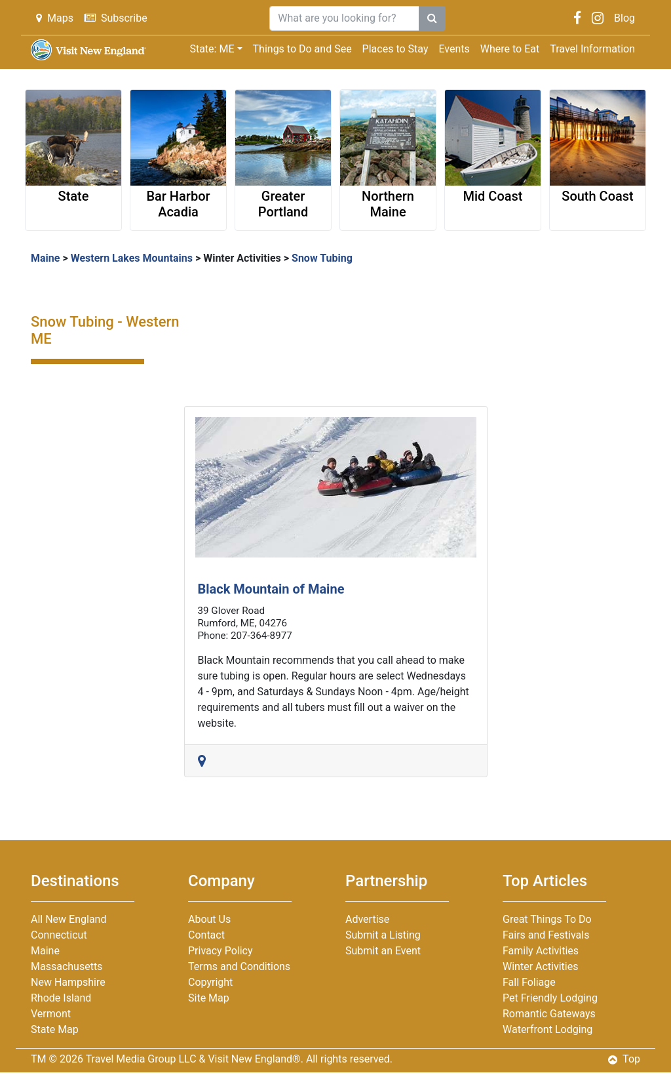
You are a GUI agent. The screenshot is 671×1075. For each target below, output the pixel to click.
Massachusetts (66, 966)
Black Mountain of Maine (271, 589)
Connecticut (59, 935)
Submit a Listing (383, 935)
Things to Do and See (302, 49)
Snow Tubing (322, 258)
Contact (206, 935)
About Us (209, 919)
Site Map (208, 998)
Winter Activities (242, 258)
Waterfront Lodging (547, 1029)
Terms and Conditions (239, 966)
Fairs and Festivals (546, 935)
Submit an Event (383, 950)
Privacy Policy (220, 950)
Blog (624, 18)
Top (624, 1059)
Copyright (210, 982)
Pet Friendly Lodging (550, 998)
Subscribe (115, 18)
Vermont (51, 1013)
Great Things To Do (547, 919)
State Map (55, 1029)
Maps (54, 18)
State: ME (211, 49)
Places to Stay (395, 49)
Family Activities (541, 950)
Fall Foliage (529, 982)
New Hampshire (68, 982)
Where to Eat (509, 49)
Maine (45, 258)
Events (453, 49)
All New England (68, 919)
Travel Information (592, 49)
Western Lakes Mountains (132, 258)
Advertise (367, 919)
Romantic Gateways (549, 1013)
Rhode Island (61, 998)
